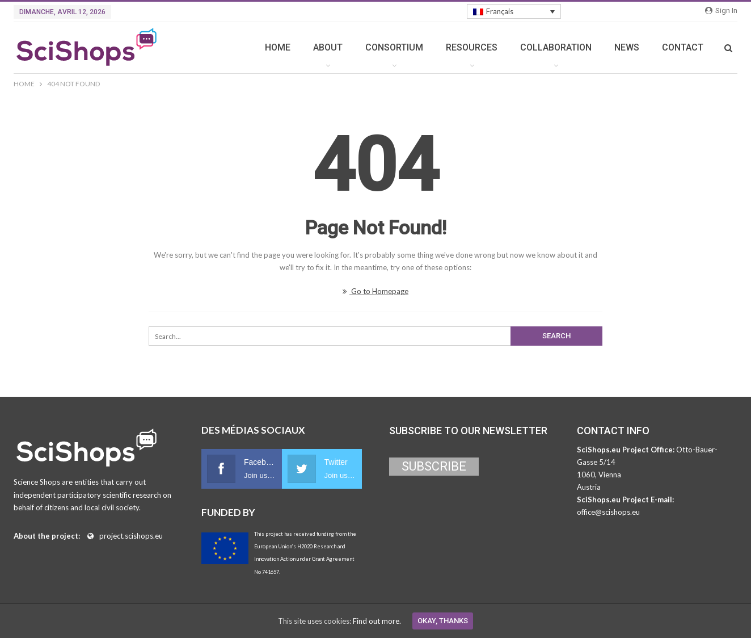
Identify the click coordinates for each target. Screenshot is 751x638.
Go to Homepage (375, 291)
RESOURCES (471, 47)
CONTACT (682, 47)
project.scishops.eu (131, 535)
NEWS (626, 47)
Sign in (721, 10)
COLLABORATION (556, 47)
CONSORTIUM (394, 47)
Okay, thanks (442, 620)
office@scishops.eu (608, 512)
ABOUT (328, 47)
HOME (277, 47)
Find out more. (377, 621)
